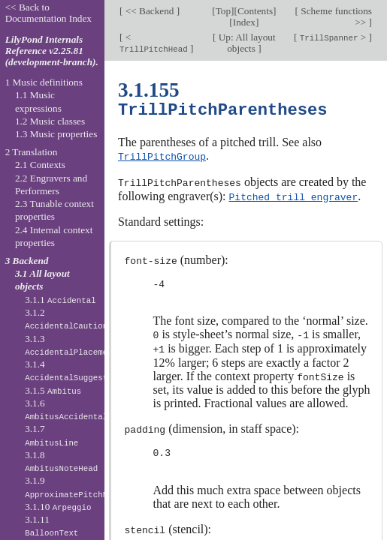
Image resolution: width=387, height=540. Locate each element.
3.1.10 (58, 506)
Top (223, 10)
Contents (255, 10)
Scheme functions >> (335, 16)
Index (244, 22)
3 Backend (27, 260)
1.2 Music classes (50, 121)
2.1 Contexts (40, 164)
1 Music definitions (44, 82)
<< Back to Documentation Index (48, 13)
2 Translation (31, 152)
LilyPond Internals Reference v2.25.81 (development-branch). (51, 51)
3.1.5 (53, 390)
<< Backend (149, 10)
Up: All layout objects (245, 43)
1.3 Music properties (56, 134)
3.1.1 (60, 299)
